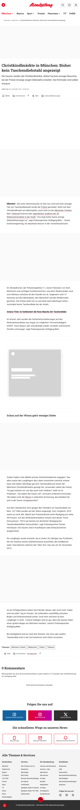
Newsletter (24, 769)
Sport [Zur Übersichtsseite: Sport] (29, 13)
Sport (4, 784)
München (15, 20)
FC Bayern (5, 775)
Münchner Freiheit (63, 210)
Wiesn (28, 497)
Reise (4, 794)
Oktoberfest (32, 647)
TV (3, 788)
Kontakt (42, 781)
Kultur (4, 791)
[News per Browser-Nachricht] (65, 739)
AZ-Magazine (44, 791)
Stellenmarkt (25, 794)
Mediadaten (44, 784)
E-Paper (42, 778)
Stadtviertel (6, 769)
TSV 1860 (5, 778)
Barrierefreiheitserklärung (67, 775)
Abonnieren (44, 772)
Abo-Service (44, 775)
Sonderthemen (45, 794)
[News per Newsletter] (40, 739)
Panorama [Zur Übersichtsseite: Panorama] (53, 13)
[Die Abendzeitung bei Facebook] (14, 715)
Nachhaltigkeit (7, 797)
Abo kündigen (63, 778)
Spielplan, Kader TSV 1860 (29, 791)
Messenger (24, 772)
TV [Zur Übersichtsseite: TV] (64, 13)
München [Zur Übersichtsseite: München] (6, 13)
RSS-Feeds (24, 775)
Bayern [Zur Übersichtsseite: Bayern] (20, 13)
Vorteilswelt (25, 784)
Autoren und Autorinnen (48, 766)
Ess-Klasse (24, 781)
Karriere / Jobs (45, 769)
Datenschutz (63, 772)
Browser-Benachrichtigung (30, 778)
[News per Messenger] (14, 739)
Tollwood (15, 213)
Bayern (4, 772)
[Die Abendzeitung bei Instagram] (40, 715)
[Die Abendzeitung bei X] (65, 715)
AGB (60, 769)
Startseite (7, 20)
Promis (4, 781)
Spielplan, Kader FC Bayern (30, 788)
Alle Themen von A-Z (28, 766)
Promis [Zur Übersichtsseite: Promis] (41, 13)
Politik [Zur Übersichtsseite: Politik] (72, 13)
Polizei (44, 207)
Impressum (62, 766)
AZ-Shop (43, 788)
